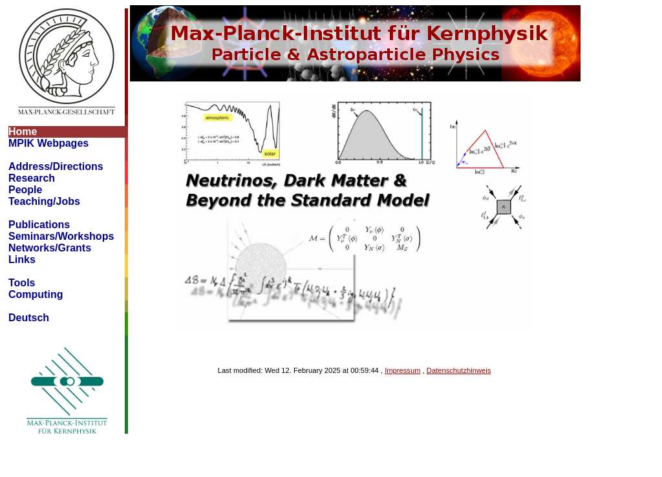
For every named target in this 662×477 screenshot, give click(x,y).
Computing (35, 294)
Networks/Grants (49, 247)
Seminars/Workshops (61, 236)
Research (31, 178)
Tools (21, 282)
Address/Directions (55, 166)
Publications (39, 224)
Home (22, 131)
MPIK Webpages (48, 143)
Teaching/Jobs (44, 201)
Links (22, 259)
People (25, 189)
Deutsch (28, 317)
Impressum (402, 370)
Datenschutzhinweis (459, 370)
